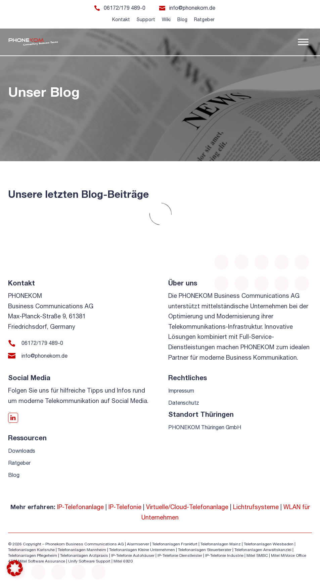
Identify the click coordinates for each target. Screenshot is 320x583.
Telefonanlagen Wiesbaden (268, 544)
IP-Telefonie (124, 506)
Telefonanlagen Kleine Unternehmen (142, 549)
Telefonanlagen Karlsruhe (31, 549)
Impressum (181, 391)
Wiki (166, 19)
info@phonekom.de (192, 8)
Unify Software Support (89, 561)
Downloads (21, 451)
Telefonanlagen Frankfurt (174, 544)
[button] (15, 568)
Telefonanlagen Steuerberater (204, 549)
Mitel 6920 (123, 561)
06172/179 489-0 (124, 8)
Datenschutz (183, 403)
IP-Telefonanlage (80, 506)
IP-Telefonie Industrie (224, 555)
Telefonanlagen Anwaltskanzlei (262, 549)
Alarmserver (138, 544)
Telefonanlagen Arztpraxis (84, 555)
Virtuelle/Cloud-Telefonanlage (187, 506)
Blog (182, 19)
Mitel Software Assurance (41, 561)
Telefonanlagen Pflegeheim (32, 555)
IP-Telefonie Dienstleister (179, 555)
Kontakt (121, 19)
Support (146, 19)
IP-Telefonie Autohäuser (132, 555)
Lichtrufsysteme (256, 506)
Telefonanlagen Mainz (220, 544)
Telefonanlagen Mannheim (82, 549)
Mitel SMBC (257, 555)
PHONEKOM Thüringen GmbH (204, 427)
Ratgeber (204, 19)
